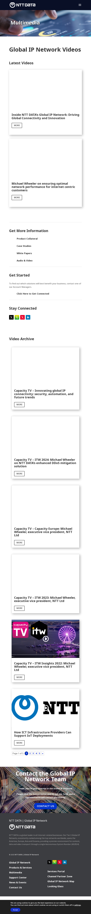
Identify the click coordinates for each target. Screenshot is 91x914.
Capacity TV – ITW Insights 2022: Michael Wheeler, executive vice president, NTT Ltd (44, 666)
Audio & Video (25, 260)
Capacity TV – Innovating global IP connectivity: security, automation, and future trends (43, 393)
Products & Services (20, 867)
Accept (15, 910)
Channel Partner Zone (59, 876)
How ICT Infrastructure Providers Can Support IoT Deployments (42, 734)
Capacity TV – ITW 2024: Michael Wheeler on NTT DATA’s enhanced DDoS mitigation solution (45, 463)
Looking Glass (55, 886)
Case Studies (24, 245)
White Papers (24, 253)
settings (77, 905)
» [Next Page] (42, 753)
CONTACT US (45, 806)
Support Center (18, 877)
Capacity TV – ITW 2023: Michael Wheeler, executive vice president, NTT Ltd (44, 599)
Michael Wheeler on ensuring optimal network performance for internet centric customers (43, 186)
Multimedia (15, 872)
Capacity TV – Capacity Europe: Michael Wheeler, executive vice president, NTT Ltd (43, 531)
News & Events (17, 882)
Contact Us (15, 887)
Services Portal (56, 871)
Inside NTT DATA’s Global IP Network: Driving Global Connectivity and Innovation (45, 116)
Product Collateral (27, 238)
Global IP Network (19, 862)
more (17, 125)
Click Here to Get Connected (33, 293)
